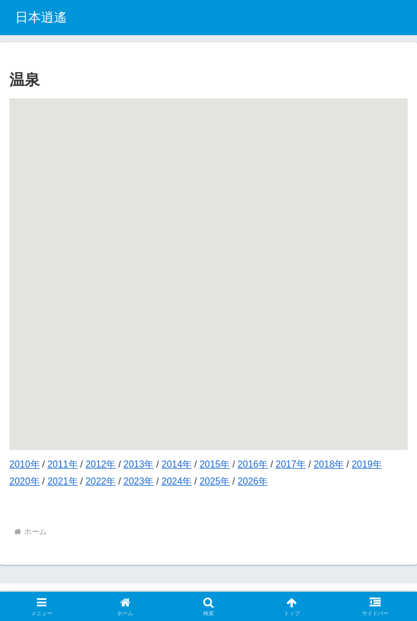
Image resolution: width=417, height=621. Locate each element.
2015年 (215, 464)
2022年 (101, 481)
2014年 (177, 464)
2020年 (24, 481)
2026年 (253, 481)
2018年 (329, 464)
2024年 (177, 481)
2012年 (101, 464)
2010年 (24, 464)
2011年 (62, 464)
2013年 (139, 464)
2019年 (366, 464)
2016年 (253, 464)
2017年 (291, 464)
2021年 (62, 481)
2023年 (139, 481)
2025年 (215, 481)
